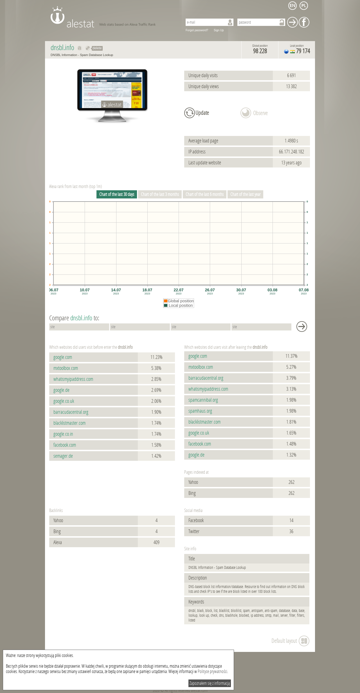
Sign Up (219, 30)
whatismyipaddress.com (73, 379)
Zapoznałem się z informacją (210, 683)
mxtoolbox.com (65, 368)
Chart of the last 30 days (116, 194)
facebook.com (64, 445)
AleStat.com (113, 17)
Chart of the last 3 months (160, 194)
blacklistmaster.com (69, 423)
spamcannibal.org (203, 400)
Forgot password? (197, 30)
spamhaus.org (200, 411)
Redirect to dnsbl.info (88, 48)
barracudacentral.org (70, 412)
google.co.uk (63, 401)
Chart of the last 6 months (205, 194)
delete (97, 48)
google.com (62, 357)
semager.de (63, 456)
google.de (61, 390)
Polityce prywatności (212, 671)
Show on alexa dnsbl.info (79, 48)
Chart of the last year (245, 194)
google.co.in (63, 434)
